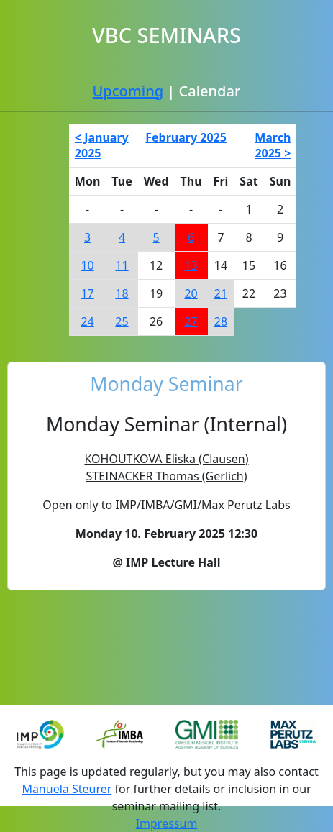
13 (190, 265)
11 (121, 265)
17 (87, 293)
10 (87, 265)
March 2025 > (273, 145)
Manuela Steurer (66, 789)
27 (190, 321)
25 (121, 321)
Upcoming (128, 91)
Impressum (167, 823)
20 (190, 293)
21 (220, 293)
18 (121, 293)
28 (220, 321)
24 (87, 321)
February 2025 (186, 137)
